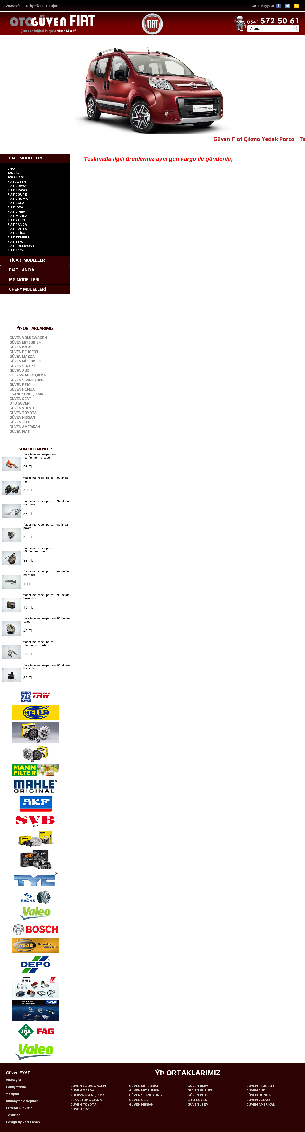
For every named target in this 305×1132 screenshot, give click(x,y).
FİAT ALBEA (16, 181)
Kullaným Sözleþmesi (23, 1101)
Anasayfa (13, 6)
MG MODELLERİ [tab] (20, 279)
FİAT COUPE (17, 194)
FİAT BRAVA (16, 186)
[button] (301, 90)
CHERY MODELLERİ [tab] (24, 289)
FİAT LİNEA (16, 211)
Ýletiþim (52, 6)
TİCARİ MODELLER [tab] (23, 260)
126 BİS (13, 173)
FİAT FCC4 (15, 250)
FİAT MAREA (17, 216)
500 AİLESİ (15, 177)
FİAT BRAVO (17, 190)
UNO (11, 168)
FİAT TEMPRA (18, 237)
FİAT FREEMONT (21, 246)
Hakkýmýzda (33, 6)
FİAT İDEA (15, 207)
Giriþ (255, 6)
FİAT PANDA (17, 224)
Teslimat (13, 1115)
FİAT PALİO (16, 220)
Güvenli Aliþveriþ (19, 1108)
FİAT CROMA (17, 198)
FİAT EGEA (15, 203)
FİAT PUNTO (17, 228)
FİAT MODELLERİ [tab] (22, 158)
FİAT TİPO (15, 241)
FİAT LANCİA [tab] (18, 269)
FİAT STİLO (16, 233)
